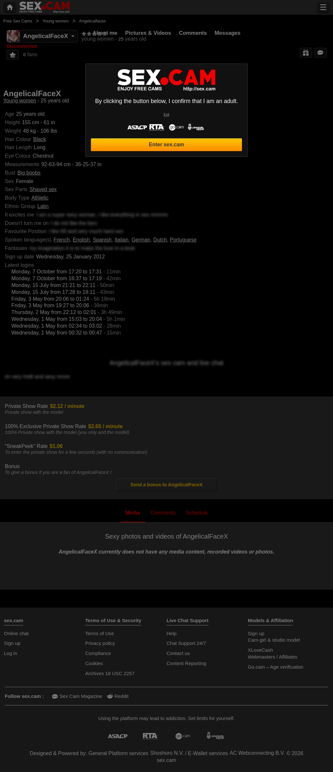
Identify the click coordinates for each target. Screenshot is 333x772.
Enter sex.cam (166, 144)
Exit (166, 114)
